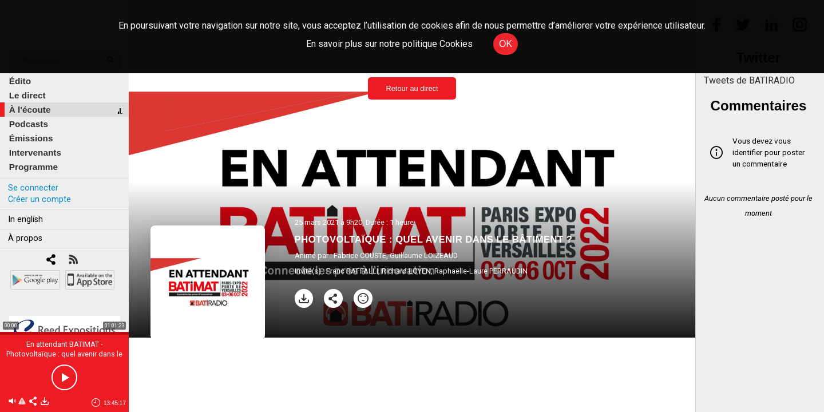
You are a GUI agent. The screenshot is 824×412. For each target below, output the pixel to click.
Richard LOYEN (406, 271)
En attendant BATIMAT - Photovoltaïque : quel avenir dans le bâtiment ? (64, 354)
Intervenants (35, 152)
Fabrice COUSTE (360, 255)
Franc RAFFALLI (352, 271)
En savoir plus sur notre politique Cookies (389, 43)
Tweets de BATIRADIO (749, 80)
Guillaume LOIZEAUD (424, 255)
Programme (33, 167)
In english (25, 219)
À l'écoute (30, 109)
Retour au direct (412, 88)
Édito (20, 81)
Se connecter (33, 188)
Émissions (31, 138)
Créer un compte (39, 199)
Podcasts (28, 124)
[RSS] (73, 260)
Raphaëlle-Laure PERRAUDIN (481, 271)
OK (505, 44)
